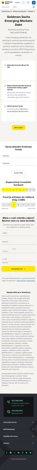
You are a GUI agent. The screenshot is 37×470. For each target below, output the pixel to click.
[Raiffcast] (30, 453)
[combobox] (18, 155)
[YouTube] (19, 453)
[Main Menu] (33, 7)
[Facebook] (7, 453)
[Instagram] (22, 453)
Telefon (14, 249)
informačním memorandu (26, 281)
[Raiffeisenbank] (7, 2)
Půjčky (15, 7)
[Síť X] (15, 453)
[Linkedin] (11, 453)
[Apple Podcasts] (26, 453)
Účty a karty (6, 7)
